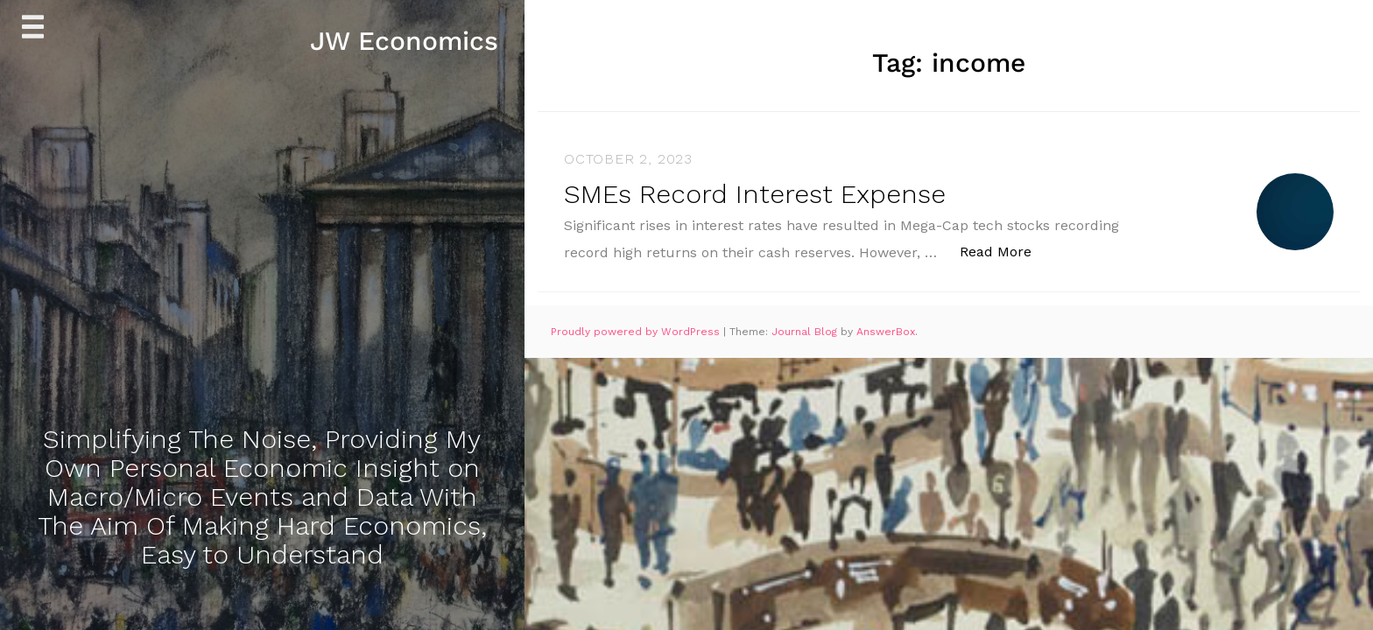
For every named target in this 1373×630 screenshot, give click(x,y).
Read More (1005, 251)
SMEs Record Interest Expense (755, 193)
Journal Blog (806, 332)
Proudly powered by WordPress (637, 332)
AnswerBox (885, 332)
